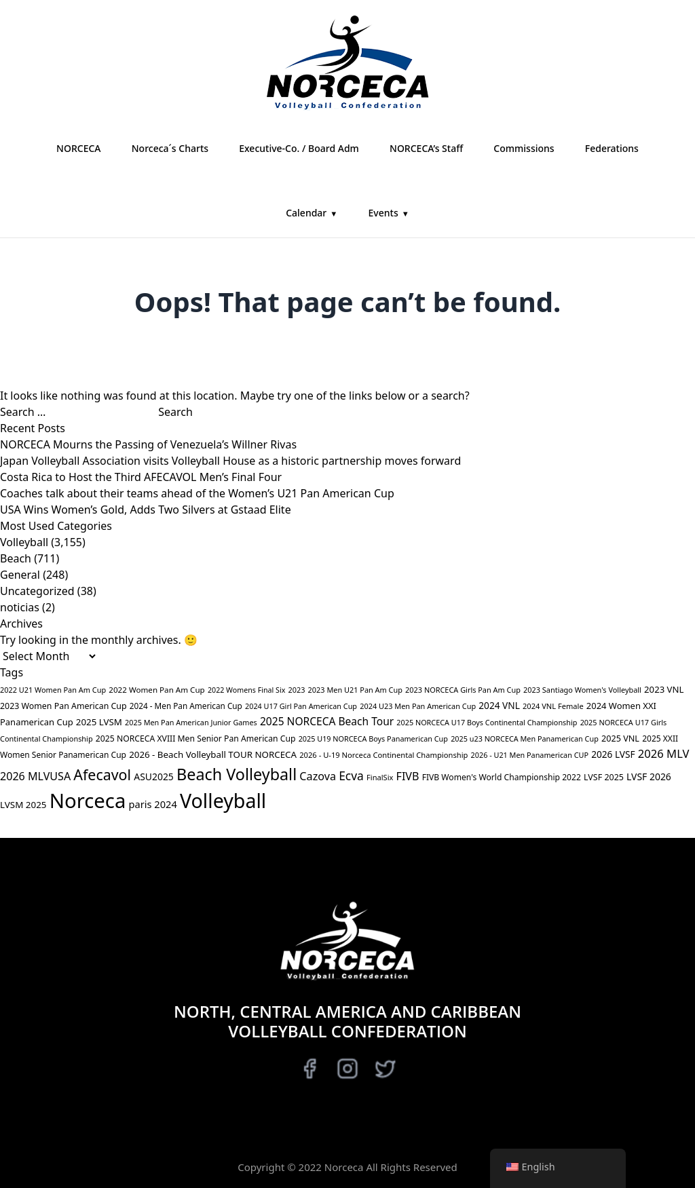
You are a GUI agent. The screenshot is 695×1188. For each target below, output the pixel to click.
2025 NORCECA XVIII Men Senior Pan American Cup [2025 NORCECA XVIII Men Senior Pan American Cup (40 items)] (196, 738)
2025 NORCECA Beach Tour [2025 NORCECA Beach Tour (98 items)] (327, 721)
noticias (19, 607)
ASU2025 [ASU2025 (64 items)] (154, 776)
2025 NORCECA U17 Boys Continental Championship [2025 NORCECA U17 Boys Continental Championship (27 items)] (486, 722)
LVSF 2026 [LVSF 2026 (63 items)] (648, 776)
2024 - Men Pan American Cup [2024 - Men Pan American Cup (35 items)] (186, 705)
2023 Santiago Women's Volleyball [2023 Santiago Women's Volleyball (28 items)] (582, 690)
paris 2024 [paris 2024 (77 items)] (153, 804)
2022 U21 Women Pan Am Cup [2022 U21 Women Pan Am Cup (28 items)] (53, 690)
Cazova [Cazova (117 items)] (317, 776)
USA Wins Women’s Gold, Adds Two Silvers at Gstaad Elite (145, 509)
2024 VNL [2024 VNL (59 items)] (499, 705)
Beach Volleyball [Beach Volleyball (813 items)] (236, 774)
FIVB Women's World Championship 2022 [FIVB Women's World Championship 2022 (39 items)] (501, 777)
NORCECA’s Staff (426, 148)
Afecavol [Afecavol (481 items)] (102, 774)
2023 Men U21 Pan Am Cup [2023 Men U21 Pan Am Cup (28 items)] (355, 690)
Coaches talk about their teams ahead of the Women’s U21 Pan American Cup (197, 493)
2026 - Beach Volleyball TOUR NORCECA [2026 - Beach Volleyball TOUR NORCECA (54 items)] (213, 754)
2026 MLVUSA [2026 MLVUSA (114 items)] (35, 776)
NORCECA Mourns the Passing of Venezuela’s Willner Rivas (148, 444)
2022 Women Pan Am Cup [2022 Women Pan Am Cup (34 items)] (156, 690)
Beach (15, 558)
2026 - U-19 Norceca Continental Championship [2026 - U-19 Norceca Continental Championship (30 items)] (383, 755)
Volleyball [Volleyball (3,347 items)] (223, 800)
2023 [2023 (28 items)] (296, 690)
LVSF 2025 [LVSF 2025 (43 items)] (604, 777)
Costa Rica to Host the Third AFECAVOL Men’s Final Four (141, 477)
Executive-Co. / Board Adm (299, 148)
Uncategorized (37, 590)
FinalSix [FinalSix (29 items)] (380, 777)
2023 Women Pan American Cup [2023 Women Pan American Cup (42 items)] (63, 706)
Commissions (523, 148)
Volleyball (24, 542)
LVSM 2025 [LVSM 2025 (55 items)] (23, 805)
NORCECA (78, 148)
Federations (612, 148)
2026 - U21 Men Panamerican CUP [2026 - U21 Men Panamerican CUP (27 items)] (529, 755)
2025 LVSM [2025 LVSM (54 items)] (99, 722)
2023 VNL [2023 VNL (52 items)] (663, 689)
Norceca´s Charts (170, 148)
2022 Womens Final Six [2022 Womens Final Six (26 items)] (246, 690)
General (20, 574)
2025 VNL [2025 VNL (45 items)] (620, 738)
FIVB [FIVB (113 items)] (407, 776)
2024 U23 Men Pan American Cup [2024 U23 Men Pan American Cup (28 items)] (418, 706)
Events (383, 212)
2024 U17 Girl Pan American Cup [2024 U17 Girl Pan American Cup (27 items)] (301, 706)
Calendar (306, 212)
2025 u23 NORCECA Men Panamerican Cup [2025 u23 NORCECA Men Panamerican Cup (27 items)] (525, 738)
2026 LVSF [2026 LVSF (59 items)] (613, 754)
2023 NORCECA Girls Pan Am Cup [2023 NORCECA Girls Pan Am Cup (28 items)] (463, 690)
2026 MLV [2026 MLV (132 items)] (664, 753)
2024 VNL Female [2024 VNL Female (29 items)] (553, 706)
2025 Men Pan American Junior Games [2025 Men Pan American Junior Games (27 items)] (191, 722)
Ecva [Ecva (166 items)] (351, 775)
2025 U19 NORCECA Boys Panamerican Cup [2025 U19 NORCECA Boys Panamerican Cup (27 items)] (373, 738)
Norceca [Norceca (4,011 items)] (88, 800)
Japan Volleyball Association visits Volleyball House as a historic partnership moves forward (230, 460)
